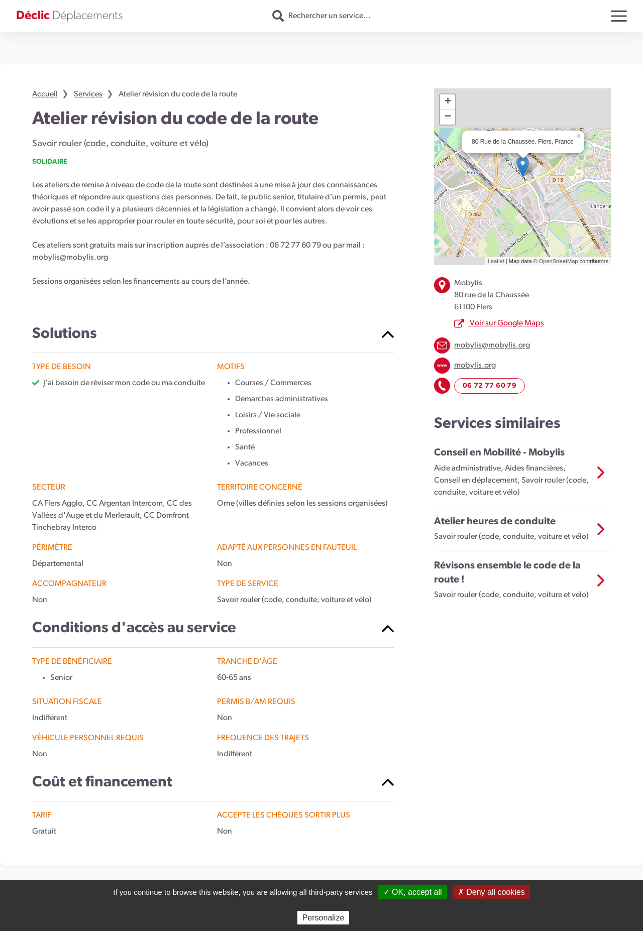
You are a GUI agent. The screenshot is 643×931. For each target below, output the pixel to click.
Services (88, 94)
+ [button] (448, 101)
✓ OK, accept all (412, 892)
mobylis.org (475, 366)
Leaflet (496, 261)
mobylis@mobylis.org (492, 345)
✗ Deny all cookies (491, 892)
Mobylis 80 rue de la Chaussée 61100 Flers (491, 295)
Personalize (323, 917)
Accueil (45, 94)
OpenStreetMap (558, 261)
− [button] (448, 117)
